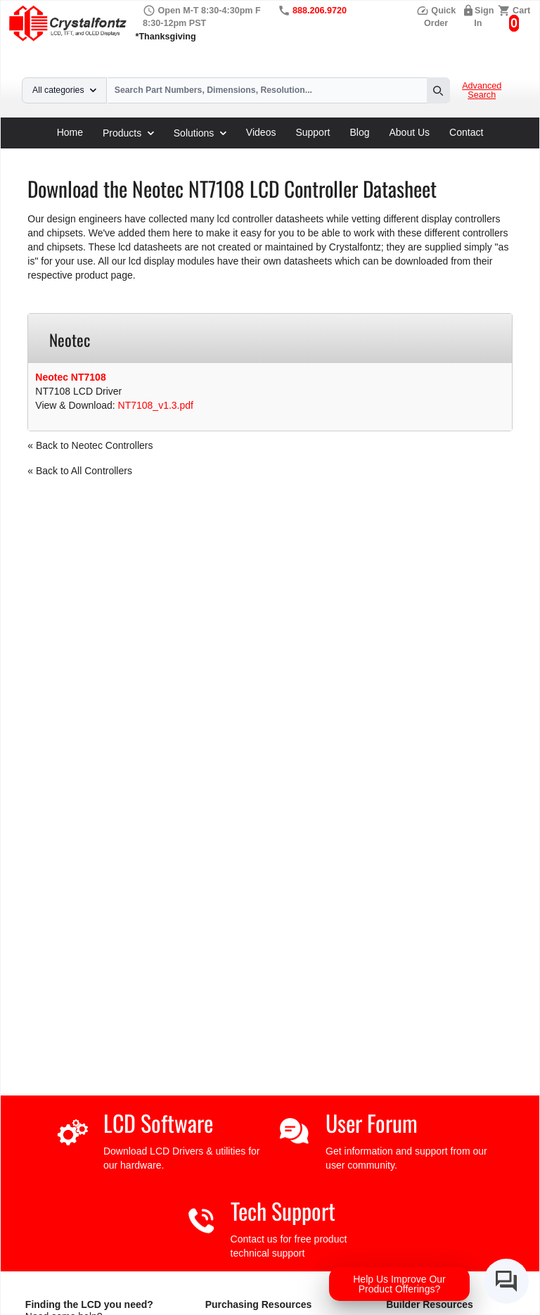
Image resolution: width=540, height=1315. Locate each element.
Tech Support (283, 1210)
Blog (359, 132)
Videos (261, 132)
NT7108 (298, 153)
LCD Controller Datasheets (169, 153)
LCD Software (158, 1122)
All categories (64, 90)
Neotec (254, 153)
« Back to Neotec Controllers (90, 445)
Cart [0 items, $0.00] (521, 10)
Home (70, 132)
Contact (466, 132)
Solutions (200, 133)
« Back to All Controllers (79, 470)
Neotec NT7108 (70, 377)
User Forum (372, 1122)
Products (128, 133)
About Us (410, 132)
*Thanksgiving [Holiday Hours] (166, 37)
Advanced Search (481, 91)
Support (312, 132)
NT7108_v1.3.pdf (155, 405)
